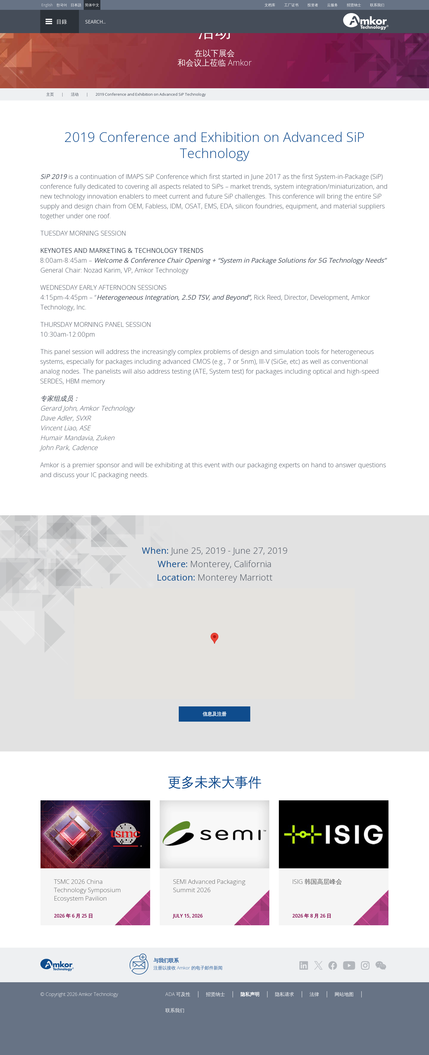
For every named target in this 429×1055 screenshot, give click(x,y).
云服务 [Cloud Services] (332, 4)
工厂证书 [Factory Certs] (291, 4)
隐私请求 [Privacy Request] (284, 1027)
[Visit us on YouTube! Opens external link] (349, 998)
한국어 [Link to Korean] (61, 4)
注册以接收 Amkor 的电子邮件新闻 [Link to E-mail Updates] (188, 997)
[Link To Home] (366, 21)
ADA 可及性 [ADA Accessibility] (177, 1027)
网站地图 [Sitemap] (344, 1027)
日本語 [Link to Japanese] (76, 4)
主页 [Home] (50, 127)
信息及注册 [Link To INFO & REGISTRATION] (214, 747)
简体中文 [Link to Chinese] (92, 4)
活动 (75, 127)
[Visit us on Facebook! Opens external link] (332, 998)
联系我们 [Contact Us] (377, 4)
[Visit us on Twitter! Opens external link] (318, 998)
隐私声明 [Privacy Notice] (249, 1027)
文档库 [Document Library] (270, 4)
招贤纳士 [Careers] (354, 4)
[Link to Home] (57, 997)
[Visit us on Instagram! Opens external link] (365, 998)
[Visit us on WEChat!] (380, 998)
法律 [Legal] (314, 1027)
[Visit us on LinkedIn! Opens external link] (304, 998)
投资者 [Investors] (312, 4)
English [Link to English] (47, 4)
